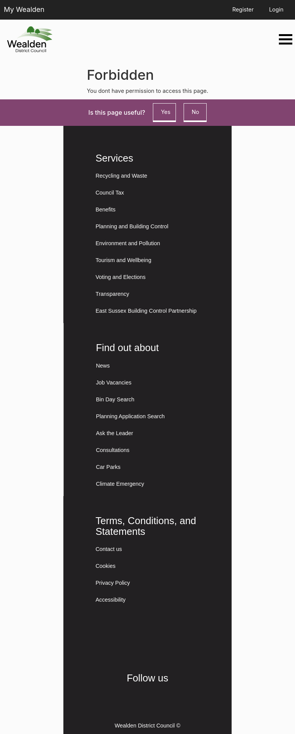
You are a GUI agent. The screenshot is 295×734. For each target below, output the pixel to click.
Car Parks (108, 467)
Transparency (112, 294)
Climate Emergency (120, 484)
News (103, 366)
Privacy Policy (113, 583)
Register (243, 9)
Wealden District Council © (147, 725)
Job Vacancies (114, 382)
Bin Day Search (115, 399)
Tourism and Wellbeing (123, 260)
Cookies (106, 566)
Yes (166, 112)
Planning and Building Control (132, 226)
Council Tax (110, 193)
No (195, 112)
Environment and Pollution (128, 243)
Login (276, 9)
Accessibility (111, 600)
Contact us (109, 549)
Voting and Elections (121, 277)
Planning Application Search (130, 416)
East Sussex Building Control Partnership (146, 311)
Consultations (112, 450)
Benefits (106, 209)
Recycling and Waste (122, 176)
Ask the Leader (114, 433)
